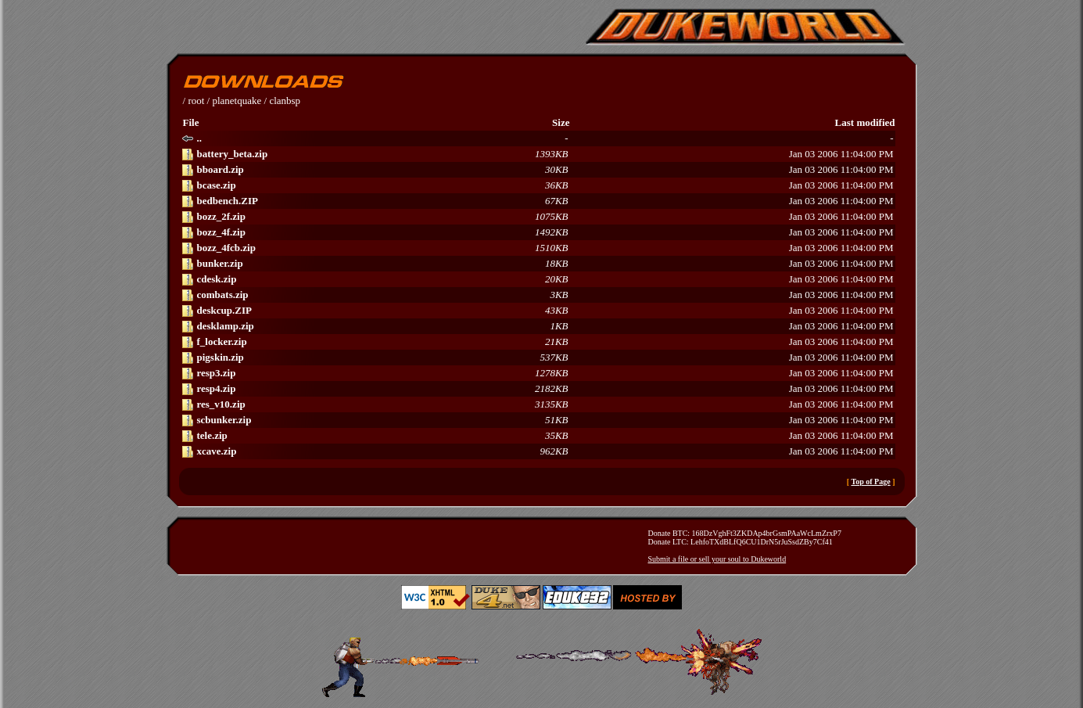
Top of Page (870, 481)
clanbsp (284, 100)
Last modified (865, 122)
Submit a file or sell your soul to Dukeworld (717, 559)
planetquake (236, 100)
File (191, 122)
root (196, 100)
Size (560, 122)
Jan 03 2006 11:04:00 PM (537, 154)
